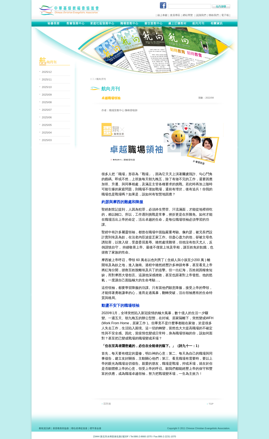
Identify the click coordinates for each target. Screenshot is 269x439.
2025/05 (47, 125)
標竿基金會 (95, 428)
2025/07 (47, 109)
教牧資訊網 (44, 428)
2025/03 (47, 140)
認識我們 (201, 15)
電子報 (225, 15)
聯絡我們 (214, 15)
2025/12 (47, 71)
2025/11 (47, 79)
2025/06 (47, 117)
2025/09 (47, 94)
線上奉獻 (162, 15)
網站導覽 (188, 15)
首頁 (92, 79)
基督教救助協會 (61, 428)
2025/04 (47, 132)
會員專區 (175, 15)
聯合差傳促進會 (79, 428)
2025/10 (47, 87)
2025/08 (47, 102)
